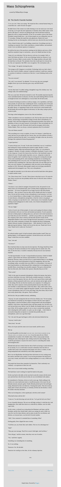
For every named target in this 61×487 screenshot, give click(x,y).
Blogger (37, 483)
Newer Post (11, 470)
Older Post (50, 470)
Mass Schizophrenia (20, 6)
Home (30, 470)
